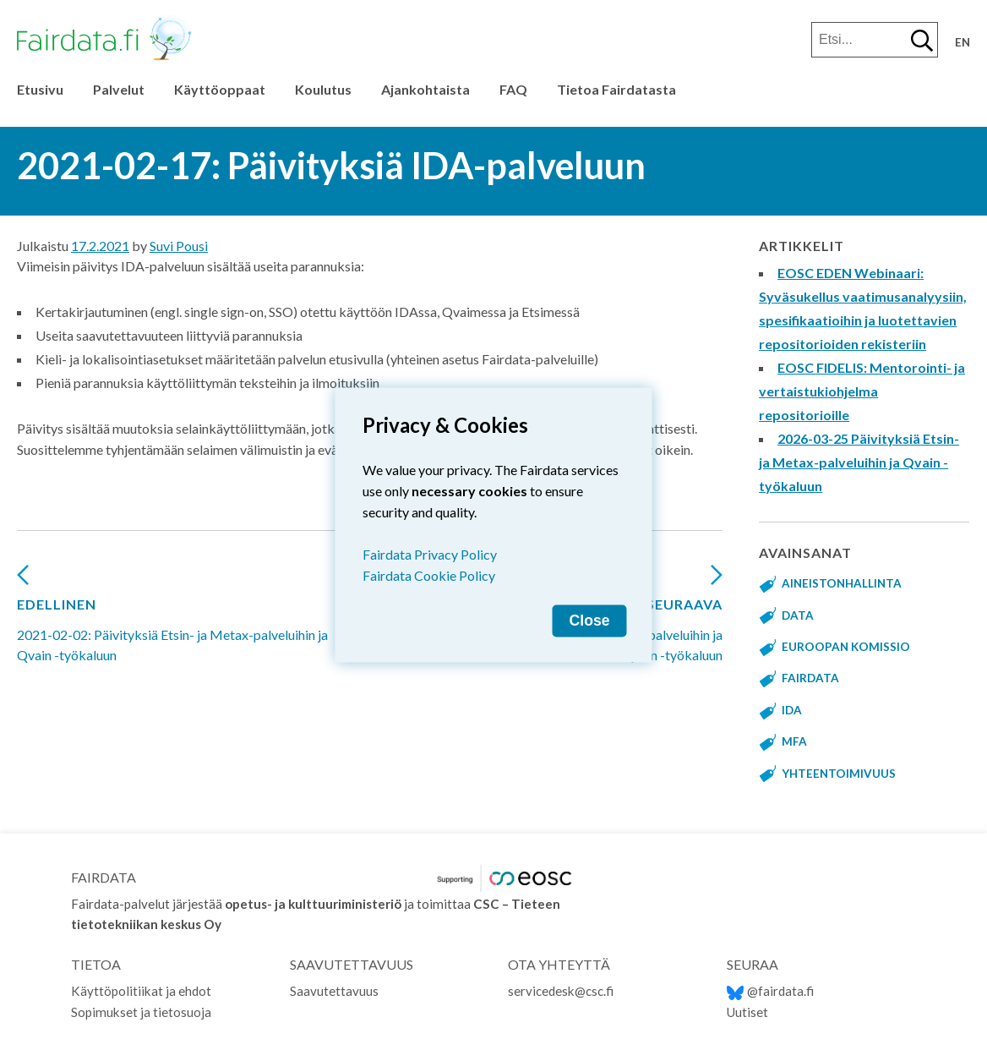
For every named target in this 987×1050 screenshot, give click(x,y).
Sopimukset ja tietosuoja (141, 1012)
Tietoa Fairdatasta (616, 89)
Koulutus (323, 89)
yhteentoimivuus (839, 773)
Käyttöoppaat (219, 89)
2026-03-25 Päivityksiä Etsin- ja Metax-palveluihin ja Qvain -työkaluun (859, 462)
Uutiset (747, 1012)
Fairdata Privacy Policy (430, 554)
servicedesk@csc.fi (560, 990)
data (798, 615)
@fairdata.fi (770, 990)
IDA (792, 710)
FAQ (513, 89)
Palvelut (119, 89)
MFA (794, 741)
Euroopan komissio (846, 647)
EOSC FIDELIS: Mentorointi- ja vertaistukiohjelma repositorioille (862, 391)
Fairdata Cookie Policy (429, 575)
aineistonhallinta (842, 583)
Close (590, 620)
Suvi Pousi (179, 246)
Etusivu (40, 89)
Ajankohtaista (425, 89)
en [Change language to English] (962, 42)
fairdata (810, 678)
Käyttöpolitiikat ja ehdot (141, 990)
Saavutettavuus (334, 990)
